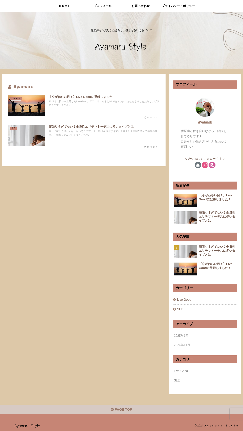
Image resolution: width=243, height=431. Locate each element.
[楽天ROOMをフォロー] (212, 165)
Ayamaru (205, 122)
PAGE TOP (121, 409)
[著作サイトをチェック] (198, 165)
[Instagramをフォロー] (205, 165)
